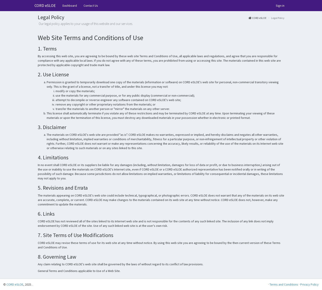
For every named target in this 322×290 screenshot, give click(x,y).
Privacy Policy (309, 284)
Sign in (280, 6)
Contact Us (91, 6)
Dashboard (69, 6)
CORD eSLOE (45, 5)
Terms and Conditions (284, 284)
